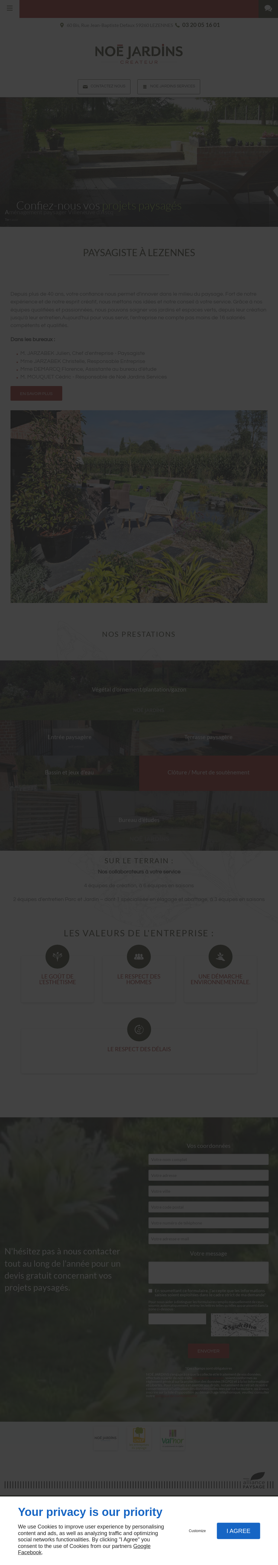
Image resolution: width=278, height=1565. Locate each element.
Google (142, 1546)
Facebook (30, 1552)
